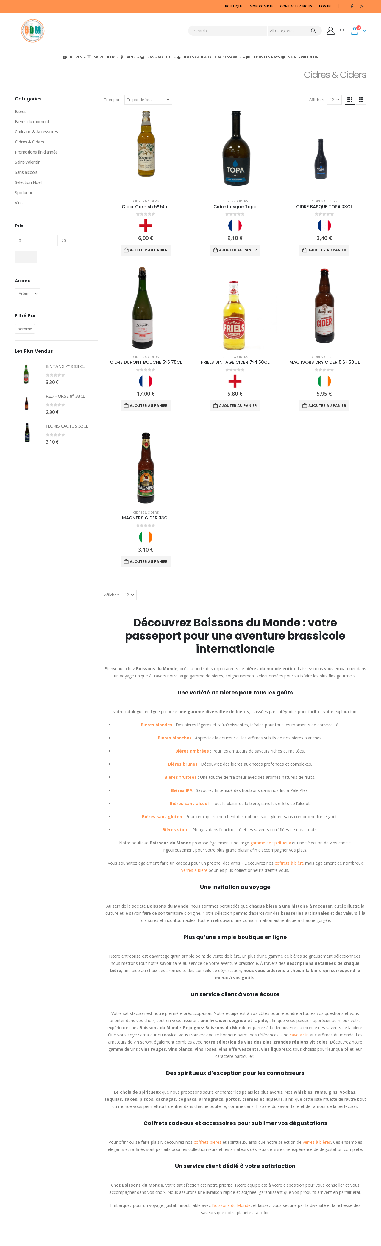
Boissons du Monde (231, 1205)
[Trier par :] (148, 100)
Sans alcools (26, 172)
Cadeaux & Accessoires (36, 131)
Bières (72, 57)
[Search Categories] (286, 31)
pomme (25, 329)
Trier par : (112, 99)
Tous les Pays (263, 57)
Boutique (234, 6)
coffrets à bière (289, 863)
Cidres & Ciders (146, 201)
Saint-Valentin (299, 57)
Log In (325, 6)
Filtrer (26, 256)
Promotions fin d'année (36, 152)
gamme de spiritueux (270, 843)
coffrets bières (207, 1142)
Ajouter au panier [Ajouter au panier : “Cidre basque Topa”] (238, 250)
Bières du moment (32, 121)
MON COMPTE (262, 6)
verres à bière (194, 870)
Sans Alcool (156, 57)
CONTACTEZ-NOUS (296, 6)
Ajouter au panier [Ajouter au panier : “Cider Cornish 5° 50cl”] (149, 250)
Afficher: (316, 99)
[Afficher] (334, 100)
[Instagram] (361, 6)
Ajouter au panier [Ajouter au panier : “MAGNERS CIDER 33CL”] (149, 561)
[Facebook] (352, 6)
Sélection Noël (28, 182)
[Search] (313, 31)
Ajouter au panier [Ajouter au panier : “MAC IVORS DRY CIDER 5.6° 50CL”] (327, 405)
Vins (127, 57)
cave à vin (299, 1035)
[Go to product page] (146, 152)
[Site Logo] (33, 31)
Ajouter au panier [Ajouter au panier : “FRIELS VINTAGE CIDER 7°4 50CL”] (238, 405)
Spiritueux (100, 57)
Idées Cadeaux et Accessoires (208, 57)
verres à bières (317, 1142)
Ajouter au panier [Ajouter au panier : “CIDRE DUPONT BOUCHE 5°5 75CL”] (149, 405)
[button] (350, 100)
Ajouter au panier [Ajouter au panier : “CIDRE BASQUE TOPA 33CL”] (327, 250)
